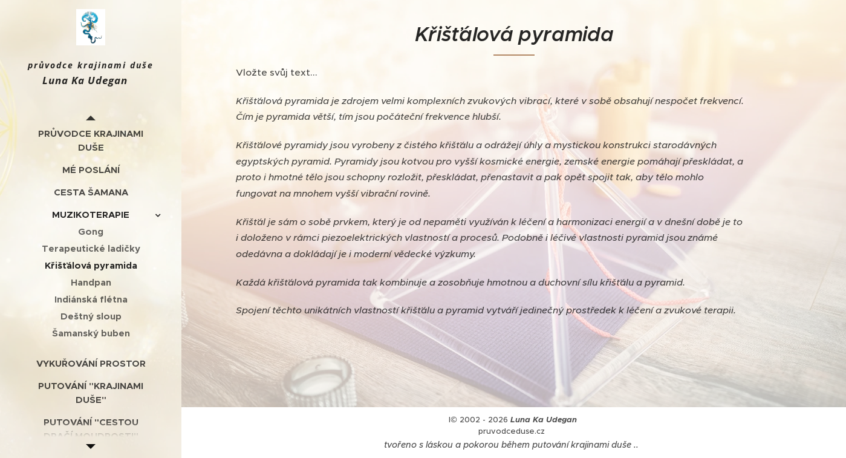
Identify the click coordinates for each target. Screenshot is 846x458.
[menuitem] (91, 140)
